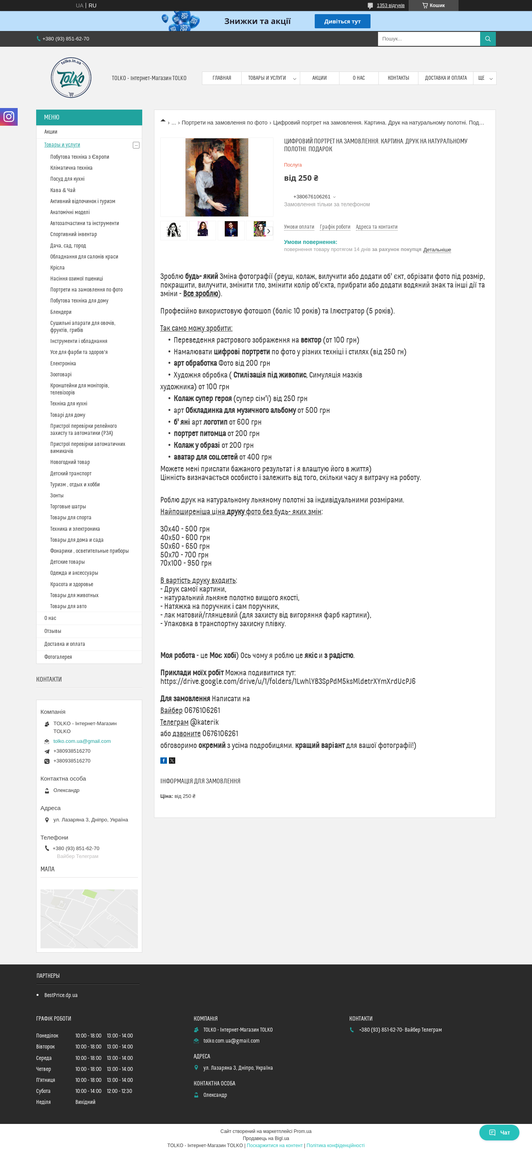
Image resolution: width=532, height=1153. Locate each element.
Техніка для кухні (68, 404)
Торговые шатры (68, 507)
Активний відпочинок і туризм (83, 201)
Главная (222, 78)
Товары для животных (74, 595)
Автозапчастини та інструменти (84, 223)
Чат (499, 1132)
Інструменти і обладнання (78, 341)
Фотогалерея (58, 657)
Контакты (398, 78)
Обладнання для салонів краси (84, 257)
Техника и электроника (75, 529)
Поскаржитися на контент (275, 1145)
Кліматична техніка (71, 168)
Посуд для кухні (67, 179)
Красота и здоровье (71, 584)
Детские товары (67, 562)
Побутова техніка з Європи (79, 157)
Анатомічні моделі (70, 212)
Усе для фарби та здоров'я (79, 352)
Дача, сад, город (68, 246)
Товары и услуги (267, 78)
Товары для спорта (71, 518)
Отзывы (52, 631)
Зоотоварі (61, 375)
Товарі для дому (67, 415)
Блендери (61, 312)
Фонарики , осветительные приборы (89, 551)
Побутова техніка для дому (79, 301)
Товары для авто (68, 606)
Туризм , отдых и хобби (75, 485)
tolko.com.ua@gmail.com (82, 741)
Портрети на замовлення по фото (225, 122)
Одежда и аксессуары (74, 573)
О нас (359, 78)
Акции (319, 78)
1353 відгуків (391, 5)
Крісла (57, 268)
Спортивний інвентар (73, 234)
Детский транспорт (71, 474)
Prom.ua (303, 1131)
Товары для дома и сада (77, 540)
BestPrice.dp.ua (61, 995)
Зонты (57, 496)
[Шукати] (488, 39)
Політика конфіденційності (335, 1145)
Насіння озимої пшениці (76, 279)
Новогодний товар (70, 462)
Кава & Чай (62, 190)
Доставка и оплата (446, 78)
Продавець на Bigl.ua (266, 1138)
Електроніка (63, 364)
